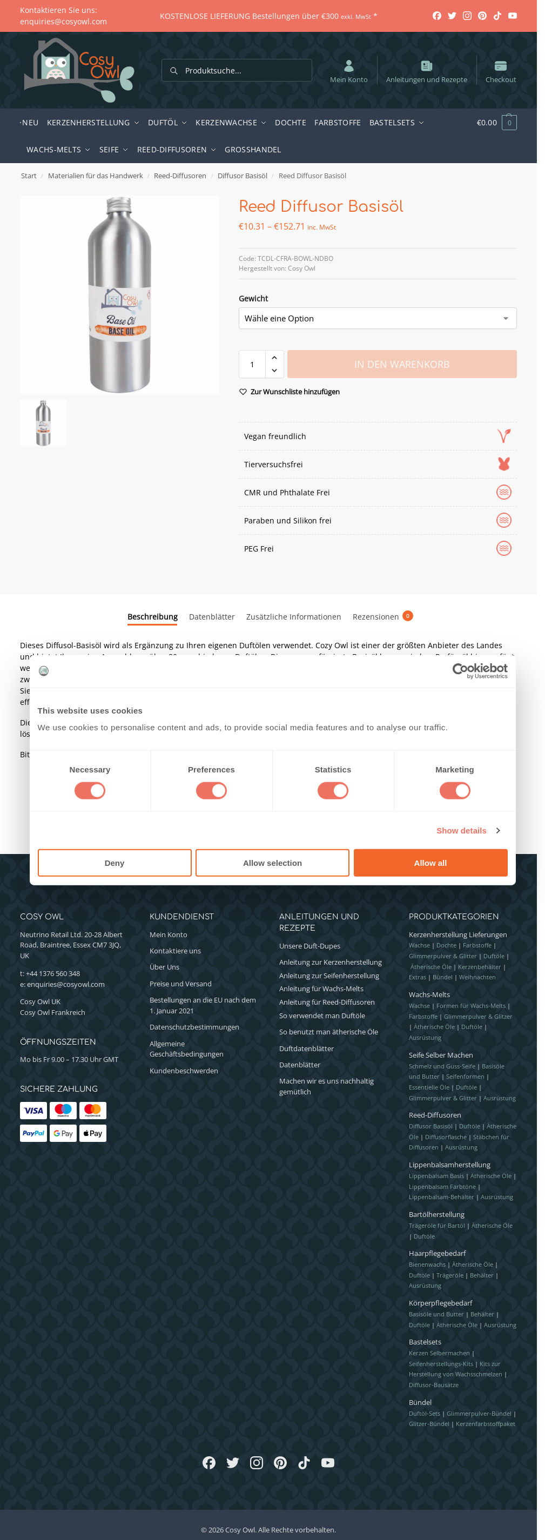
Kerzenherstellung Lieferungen (458, 934)
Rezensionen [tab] (383, 616)
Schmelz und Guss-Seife (442, 1066)
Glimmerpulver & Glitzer (478, 1016)
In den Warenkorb (402, 364)
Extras (417, 977)
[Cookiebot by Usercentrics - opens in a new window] (460, 671)
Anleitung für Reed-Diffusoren (327, 1002)
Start (29, 175)
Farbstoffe (477, 945)
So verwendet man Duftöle (322, 1015)
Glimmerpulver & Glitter (443, 956)
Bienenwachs (427, 1264)
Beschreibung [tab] (152, 616)
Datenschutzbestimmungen (194, 1027)
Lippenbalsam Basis (436, 1176)
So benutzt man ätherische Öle (328, 1032)
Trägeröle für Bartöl (437, 1225)
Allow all (430, 862)
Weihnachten (477, 977)
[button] (491, 122)
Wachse (419, 945)
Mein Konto (349, 71)
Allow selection (272, 862)
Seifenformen (465, 1076)
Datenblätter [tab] (212, 616)
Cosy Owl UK (40, 1001)
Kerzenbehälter (479, 967)
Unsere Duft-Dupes (309, 946)
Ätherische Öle (431, 967)
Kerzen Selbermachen (439, 1353)
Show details (461, 830)
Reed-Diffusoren (180, 175)
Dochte (446, 945)
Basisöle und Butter (436, 1314)
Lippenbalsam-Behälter (441, 1197)
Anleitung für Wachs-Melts (321, 988)
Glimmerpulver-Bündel (479, 1413)
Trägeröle (449, 1275)
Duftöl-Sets (424, 1413)
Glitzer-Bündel (429, 1424)
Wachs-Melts (429, 994)
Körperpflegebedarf (440, 1303)
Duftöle (493, 956)
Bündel (443, 977)
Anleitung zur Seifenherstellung (329, 975)
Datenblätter (299, 1065)
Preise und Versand (181, 983)
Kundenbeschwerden (184, 1070)
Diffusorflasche (446, 1137)
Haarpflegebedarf (437, 1253)
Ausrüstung (425, 1037)
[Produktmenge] (252, 364)
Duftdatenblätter (306, 1048)
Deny (115, 862)
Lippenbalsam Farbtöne (442, 1186)
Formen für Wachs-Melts (471, 1005)
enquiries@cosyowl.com (66, 984)
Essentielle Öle (429, 1087)
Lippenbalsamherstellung (449, 1164)
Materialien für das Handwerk (95, 175)
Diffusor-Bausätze (434, 1385)
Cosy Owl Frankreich (52, 1012)
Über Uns (164, 967)
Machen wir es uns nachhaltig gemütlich (326, 1086)
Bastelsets (425, 1342)
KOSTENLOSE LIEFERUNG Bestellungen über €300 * (269, 16)
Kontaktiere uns (175, 951)
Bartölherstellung (437, 1214)
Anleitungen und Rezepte (426, 71)
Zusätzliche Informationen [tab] (293, 616)
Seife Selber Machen (441, 1055)
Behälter (482, 1275)
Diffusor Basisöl (242, 175)
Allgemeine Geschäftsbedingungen (187, 1049)
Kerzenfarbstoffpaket (485, 1424)
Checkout (501, 71)
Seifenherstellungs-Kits (441, 1364)
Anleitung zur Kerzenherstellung (330, 962)
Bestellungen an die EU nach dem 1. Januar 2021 (203, 1005)
